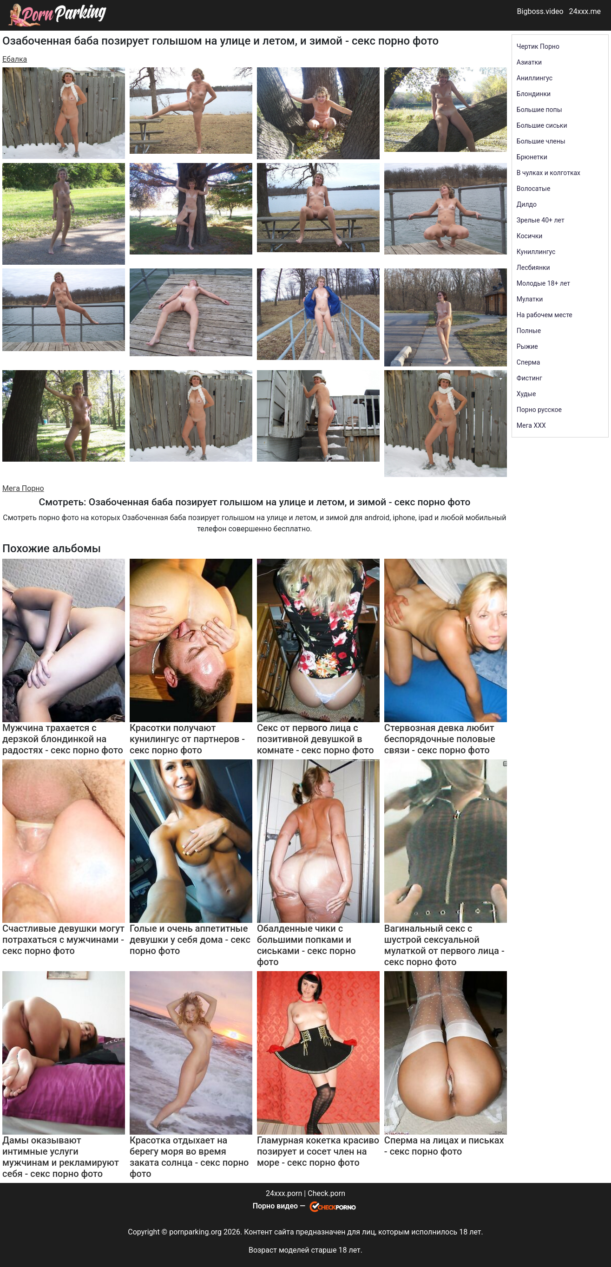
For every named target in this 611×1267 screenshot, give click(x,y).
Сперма (528, 362)
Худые (526, 394)
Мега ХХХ (531, 425)
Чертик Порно (538, 46)
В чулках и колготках (548, 172)
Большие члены (541, 141)
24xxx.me (585, 11)
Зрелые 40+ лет (541, 220)
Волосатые (534, 188)
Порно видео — (280, 1206)
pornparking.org (195, 1232)
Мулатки (530, 299)
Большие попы (539, 109)
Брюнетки (532, 157)
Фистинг (529, 378)
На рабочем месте (544, 315)
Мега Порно (23, 488)
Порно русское (539, 409)
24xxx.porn (284, 1193)
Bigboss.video (540, 11)
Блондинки (534, 94)
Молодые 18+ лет (543, 283)
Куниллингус (536, 251)
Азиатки (529, 62)
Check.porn (326, 1193)
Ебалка (14, 59)
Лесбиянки (533, 267)
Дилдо (527, 204)
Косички (529, 236)
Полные (529, 330)
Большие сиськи (542, 125)
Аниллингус (534, 78)
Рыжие (527, 346)
